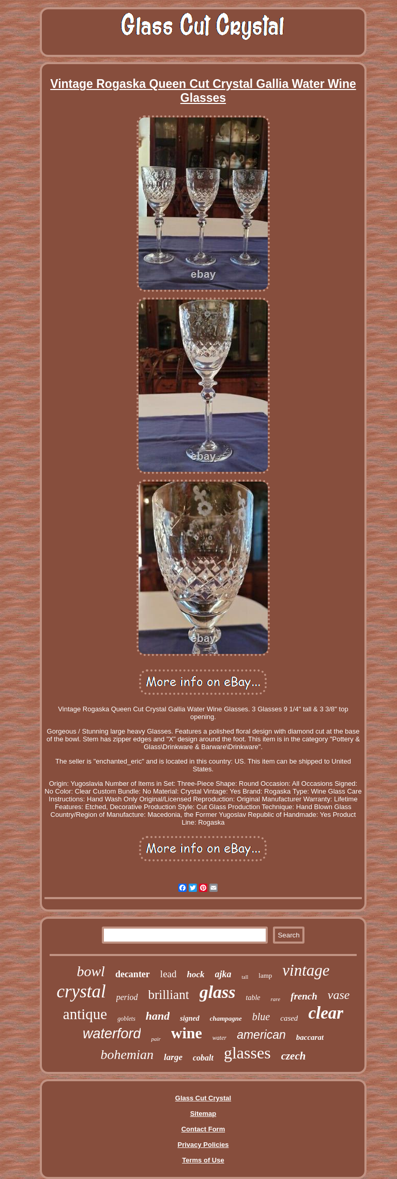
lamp (265, 975)
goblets (126, 1018)
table (253, 998)
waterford (112, 1033)
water (219, 1037)
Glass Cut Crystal (203, 1098)
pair (155, 1039)
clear (325, 1013)
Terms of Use (203, 1160)
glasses (247, 1052)
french (304, 996)
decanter (132, 974)
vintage (305, 970)
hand (158, 1015)
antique (85, 1014)
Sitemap (203, 1113)
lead (168, 973)
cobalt (203, 1057)
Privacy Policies (202, 1144)
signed (189, 1018)
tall (245, 977)
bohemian (127, 1054)
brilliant (168, 995)
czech (293, 1056)
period (127, 997)
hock (196, 974)
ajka (223, 974)
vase (339, 995)
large (173, 1057)
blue (261, 1016)
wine (186, 1032)
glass (218, 992)
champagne (226, 1018)
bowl (90, 971)
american (261, 1034)
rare (276, 999)
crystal (80, 991)
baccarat (310, 1037)
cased (289, 1018)
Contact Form (203, 1129)
